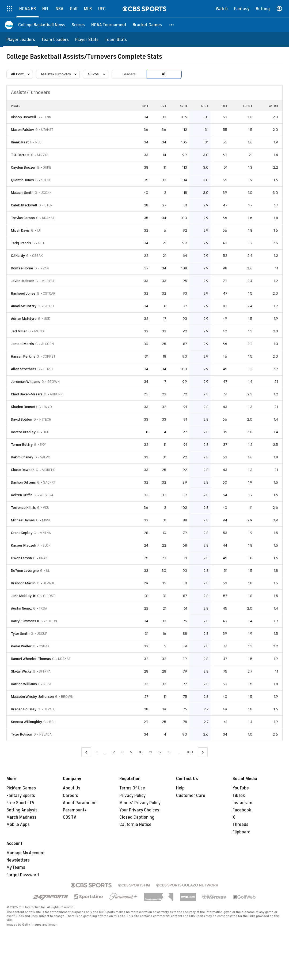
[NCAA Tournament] (109, 24)
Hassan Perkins (23, 356)
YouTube (241, 788)
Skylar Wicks (21, 671)
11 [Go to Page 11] (150, 752)
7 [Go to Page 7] (114, 752)
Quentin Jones (22, 180)
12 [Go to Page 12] (160, 752)
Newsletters (18, 860)
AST (183, 106)
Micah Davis (20, 230)
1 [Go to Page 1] (96, 752)
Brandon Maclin (23, 583)
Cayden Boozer (23, 167)
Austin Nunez (21, 608)
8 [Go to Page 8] (122, 752)
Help (180, 788)
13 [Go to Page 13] (170, 752)
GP (145, 106)
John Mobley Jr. (23, 595)
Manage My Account (25, 853)
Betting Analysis (21, 810)
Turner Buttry (22, 444)
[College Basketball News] (42, 24)
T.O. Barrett (20, 155)
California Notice (135, 824)
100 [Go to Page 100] (190, 752)
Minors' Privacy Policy (140, 803)
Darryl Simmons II (25, 621)
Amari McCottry (23, 306)
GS (163, 106)
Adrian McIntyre (24, 318)
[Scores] (78, 24)
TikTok (239, 795)
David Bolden (21, 419)
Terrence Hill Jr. (23, 507)
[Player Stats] (87, 39)
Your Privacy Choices (139, 810)
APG (204, 106)
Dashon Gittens (23, 482)
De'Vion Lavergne (25, 570)
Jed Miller (19, 331)
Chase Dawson (23, 469)
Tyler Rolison (21, 734)
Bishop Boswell (23, 117)
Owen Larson (21, 558)
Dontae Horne (22, 268)
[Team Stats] (116, 39)
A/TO (273, 106)
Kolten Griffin (21, 495)
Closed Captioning (136, 817)
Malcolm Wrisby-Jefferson (32, 696)
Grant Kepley (21, 532)
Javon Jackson (22, 281)
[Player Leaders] (20, 39)
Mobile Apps (18, 824)
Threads (240, 824)
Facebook (242, 810)
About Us (71, 788)
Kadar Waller (21, 646)
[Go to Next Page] (203, 752)
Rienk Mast (20, 142)
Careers (70, 795)
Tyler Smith (20, 633)
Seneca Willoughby (26, 721)
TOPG (247, 106)
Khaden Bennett (24, 407)
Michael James (23, 520)
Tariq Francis (21, 243)
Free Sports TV (20, 803)
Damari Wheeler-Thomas (31, 658)
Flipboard (241, 832)
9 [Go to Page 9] (131, 752)
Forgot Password (22, 875)
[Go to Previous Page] (86, 752)
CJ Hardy (18, 255)
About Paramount (80, 803)
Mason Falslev (22, 129)
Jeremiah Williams (25, 381)
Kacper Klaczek (23, 545)
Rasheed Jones (23, 293)
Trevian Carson (23, 218)
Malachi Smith (22, 192)
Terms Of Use (132, 788)
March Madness (21, 817)
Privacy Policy (132, 795)
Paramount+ (75, 810)
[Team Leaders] (55, 39)
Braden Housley (23, 709)
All (164, 74)
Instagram (242, 803)
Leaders (129, 74)
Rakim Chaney (22, 457)
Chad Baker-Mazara (27, 394)
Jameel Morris (22, 344)
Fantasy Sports (20, 795)
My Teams (15, 867)
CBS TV (69, 817)
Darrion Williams (24, 684)
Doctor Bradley (23, 432)
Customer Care (190, 795)
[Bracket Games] (147, 24)
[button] (171, 24)
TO (224, 106)
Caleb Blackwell (24, 205)
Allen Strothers (23, 369)
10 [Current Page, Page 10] (141, 752)
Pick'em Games (21, 788)
